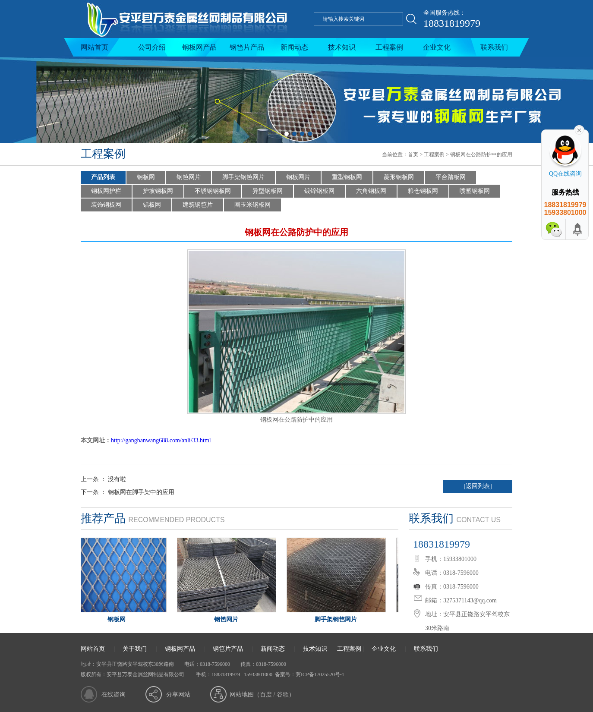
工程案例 (389, 47)
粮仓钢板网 (423, 191)
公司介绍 (152, 47)
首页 (413, 154)
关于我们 (135, 649)
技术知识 (342, 47)
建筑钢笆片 (198, 205)
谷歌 (283, 694)
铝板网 (152, 205)
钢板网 (146, 177)
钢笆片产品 (247, 47)
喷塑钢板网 (475, 191)
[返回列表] (478, 486)
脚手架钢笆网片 (243, 177)
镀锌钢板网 (319, 191)
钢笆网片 (189, 177)
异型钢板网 (267, 191)
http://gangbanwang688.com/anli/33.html (161, 440)
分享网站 (178, 694)
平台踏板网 (450, 177)
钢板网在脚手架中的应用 (141, 492)
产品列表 (103, 177)
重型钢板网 (347, 177)
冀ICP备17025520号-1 (320, 674)
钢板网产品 (199, 47)
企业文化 (437, 47)
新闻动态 (294, 47)
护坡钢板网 (158, 191)
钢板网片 (298, 177)
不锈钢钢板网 (213, 191)
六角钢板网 (371, 191)
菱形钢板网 (399, 177)
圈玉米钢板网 (252, 205)
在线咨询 (113, 694)
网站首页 (94, 47)
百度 (266, 694)
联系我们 (494, 47)
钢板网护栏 (106, 191)
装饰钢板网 (106, 205)
